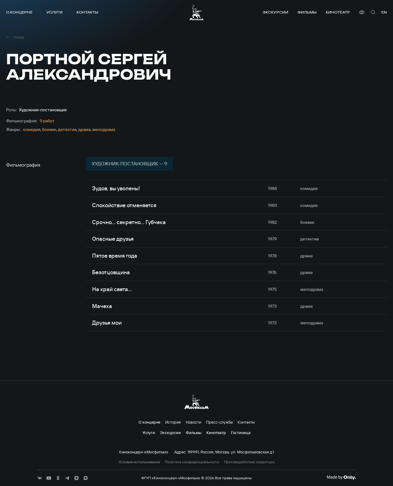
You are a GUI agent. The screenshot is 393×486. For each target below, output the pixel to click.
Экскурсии (275, 12)
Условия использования (139, 462)
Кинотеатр (338, 12)
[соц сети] (39, 478)
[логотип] (196, 12)
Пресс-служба (219, 422)
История (173, 422)
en (384, 12)
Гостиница (241, 432)
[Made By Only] (341, 477)
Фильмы (307, 12)
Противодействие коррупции (249, 462)
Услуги (54, 12)
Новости (193, 422)
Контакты (87, 12)
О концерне (19, 12)
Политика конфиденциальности (192, 462)
